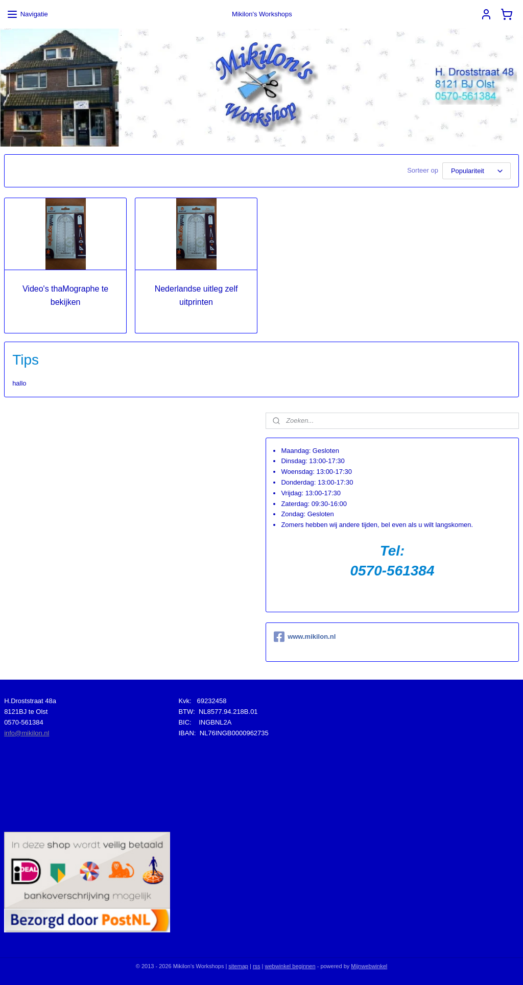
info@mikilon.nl (26, 733)
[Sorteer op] (476, 171)
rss (256, 966)
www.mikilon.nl (305, 637)
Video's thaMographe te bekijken (65, 295)
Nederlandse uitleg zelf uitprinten (196, 295)
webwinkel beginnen (290, 966)
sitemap (238, 966)
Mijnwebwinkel (369, 966)
